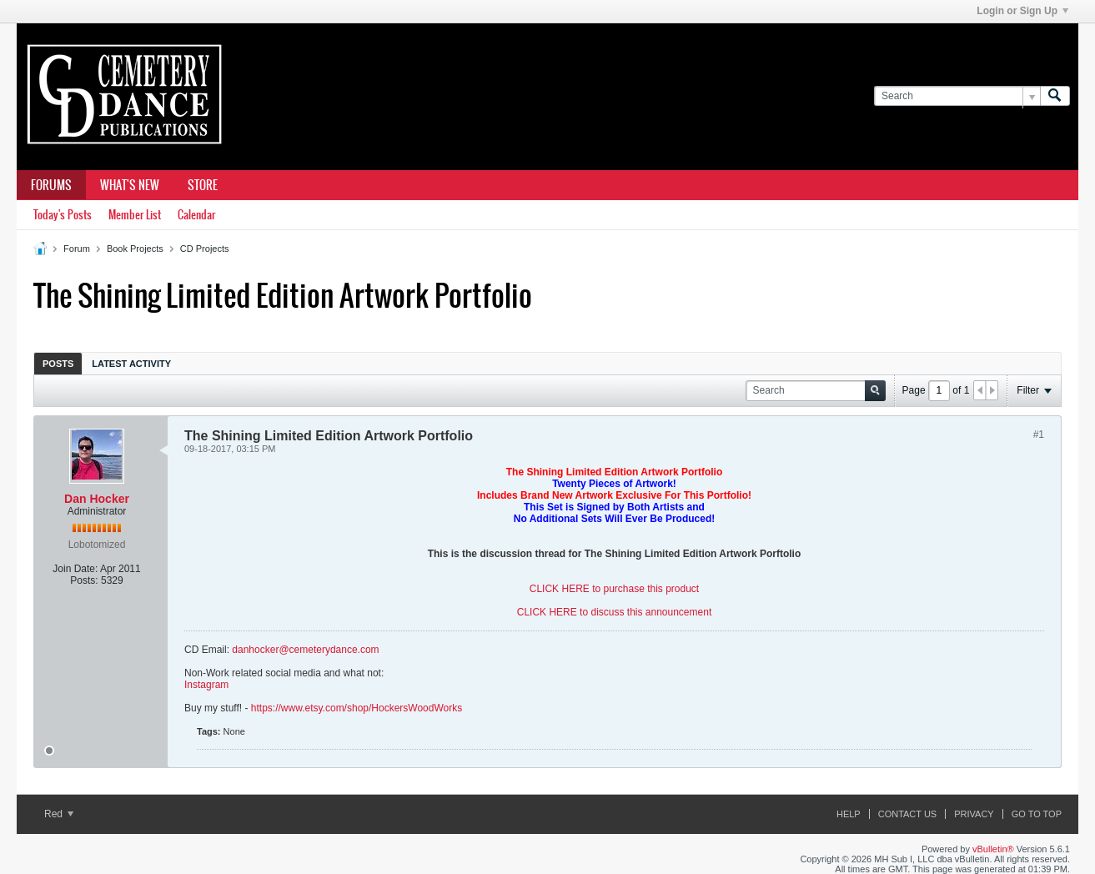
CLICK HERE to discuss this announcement (614, 612)
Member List (134, 215)
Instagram (206, 685)
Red (58, 814)
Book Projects (135, 249)
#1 (1038, 434)
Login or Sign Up (1022, 11)
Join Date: (75, 569)
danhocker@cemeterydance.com (305, 650)
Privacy (973, 814)
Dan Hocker (96, 498)
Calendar (196, 215)
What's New (129, 185)
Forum (76, 249)
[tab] (58, 363)
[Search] (957, 96)
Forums (51, 185)
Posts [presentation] (58, 364)
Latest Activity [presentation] (131, 364)
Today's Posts (62, 215)
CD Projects (204, 249)
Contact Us (907, 814)
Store (203, 185)
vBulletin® (993, 849)
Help (848, 814)
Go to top (1037, 814)
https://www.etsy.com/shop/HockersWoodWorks (356, 708)
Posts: (84, 580)
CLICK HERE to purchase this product (614, 589)
